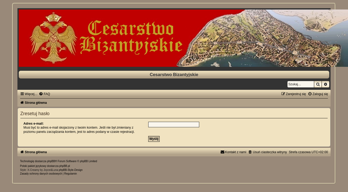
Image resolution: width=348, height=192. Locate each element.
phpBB (51, 161)
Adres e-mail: (34, 123)
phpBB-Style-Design (71, 169)
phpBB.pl (64, 166)
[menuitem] (44, 94)
